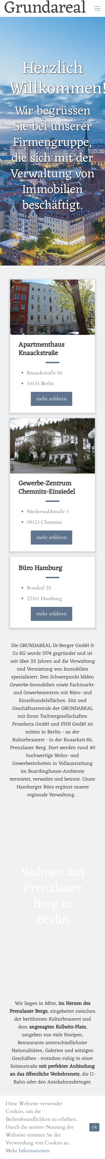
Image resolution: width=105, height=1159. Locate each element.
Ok (94, 1127)
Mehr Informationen (28, 1150)
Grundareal (45, 8)
